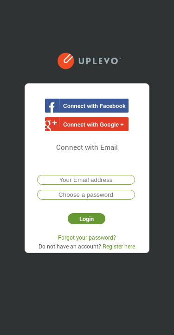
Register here (119, 246)
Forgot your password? (87, 237)
